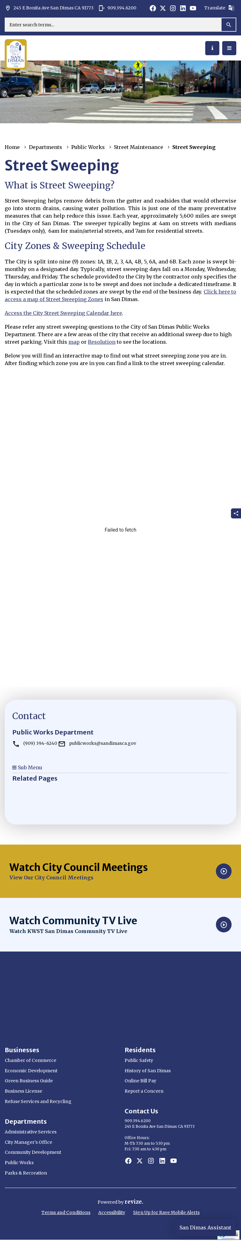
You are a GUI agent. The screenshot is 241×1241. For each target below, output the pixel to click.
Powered (108, 1202)
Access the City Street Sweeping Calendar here (63, 313)
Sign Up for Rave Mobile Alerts (166, 1212)
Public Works (88, 147)
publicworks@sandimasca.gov (97, 743)
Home (12, 147)
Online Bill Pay (140, 1081)
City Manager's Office (28, 1142)
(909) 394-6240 (34, 743)
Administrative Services (30, 1132)
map (74, 342)
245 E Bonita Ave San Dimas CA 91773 (49, 8)
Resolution (101, 342)
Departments (45, 147)
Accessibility (111, 1212)
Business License (23, 1091)
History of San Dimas (148, 1071)
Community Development (33, 1152)
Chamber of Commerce (30, 1060)
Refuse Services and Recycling (38, 1101)
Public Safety (139, 1060)
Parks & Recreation (26, 1173)
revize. (134, 1201)
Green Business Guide (29, 1081)
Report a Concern (144, 1091)
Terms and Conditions (65, 1212)
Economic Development (31, 1071)
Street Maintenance (138, 147)
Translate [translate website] (219, 8)
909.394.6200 (117, 8)
